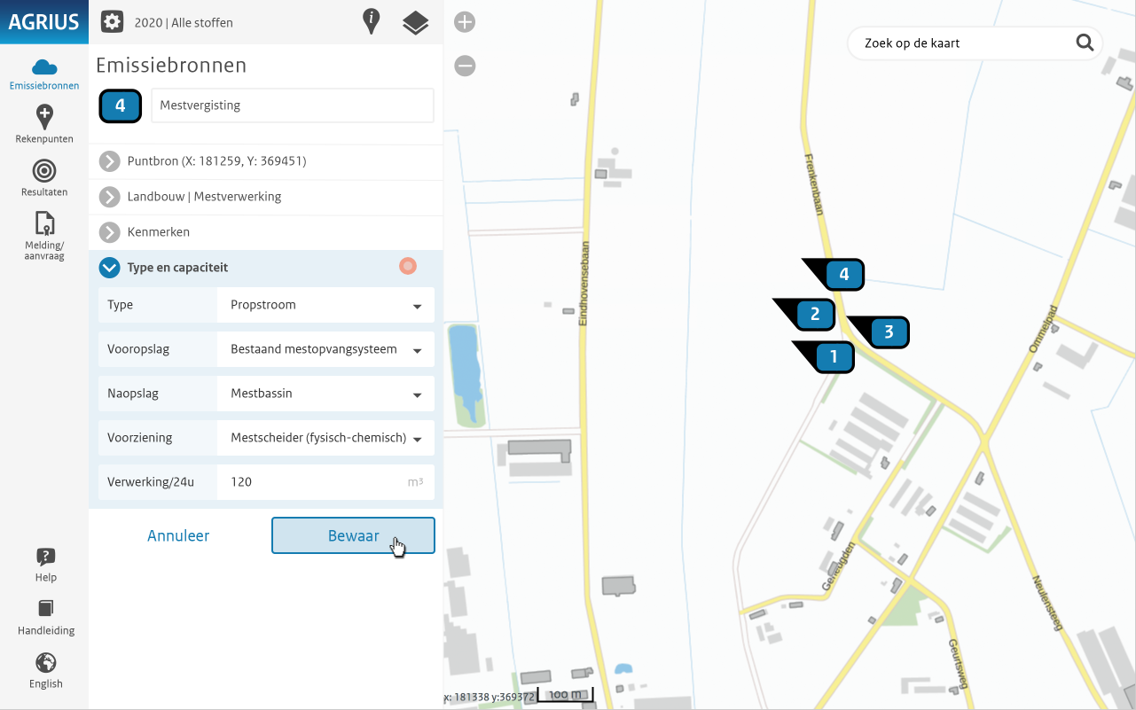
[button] (408, 263)
